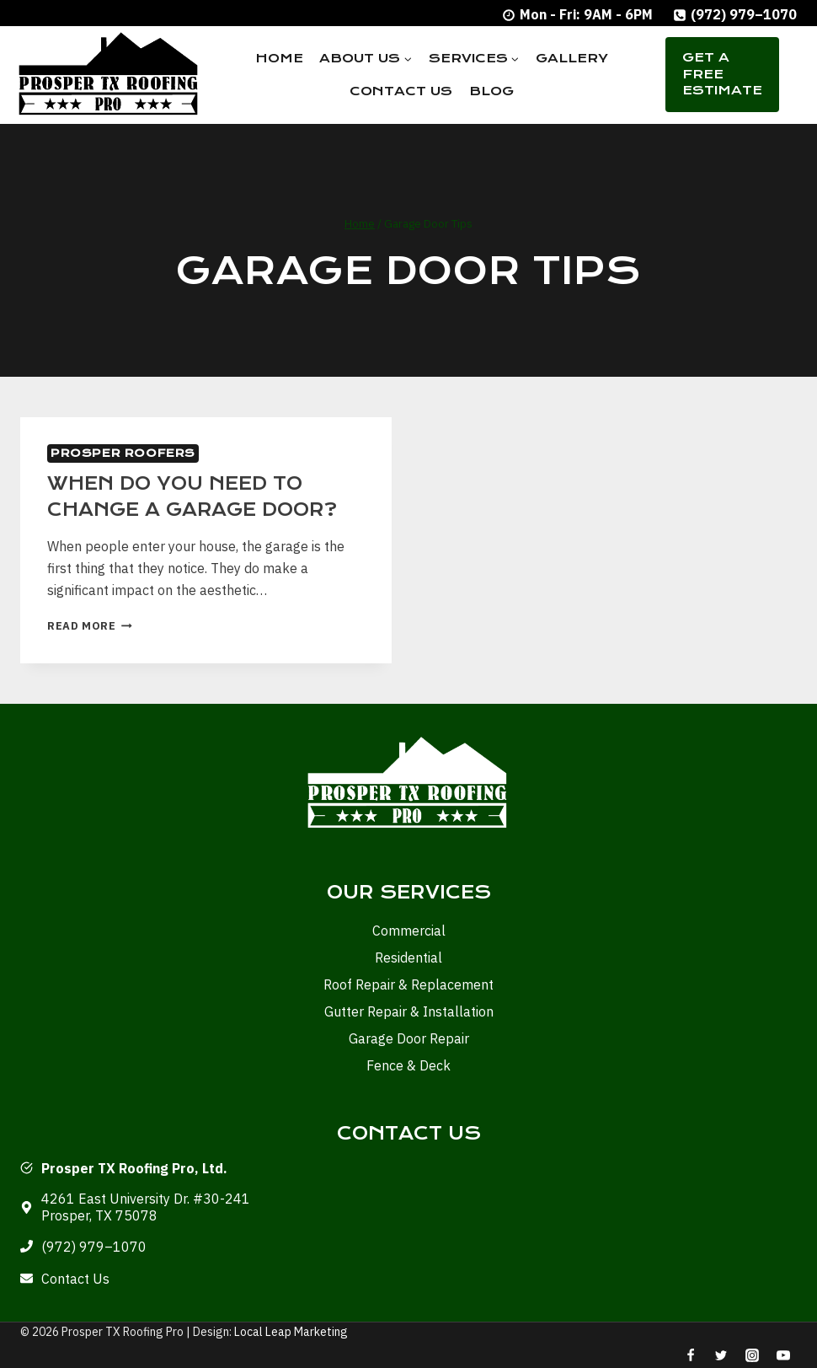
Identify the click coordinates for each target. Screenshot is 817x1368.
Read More (89, 625)
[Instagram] (752, 1354)
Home (279, 58)
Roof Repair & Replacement (408, 983)
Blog (491, 91)
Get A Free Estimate (722, 74)
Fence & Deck (408, 1064)
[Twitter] (721, 1354)
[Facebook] (690, 1354)
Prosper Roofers (123, 453)
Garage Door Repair (409, 1037)
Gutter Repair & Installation (409, 1010)
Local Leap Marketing (291, 1331)
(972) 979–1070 (94, 1245)
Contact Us (401, 91)
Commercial (409, 929)
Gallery (572, 58)
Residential (408, 956)
